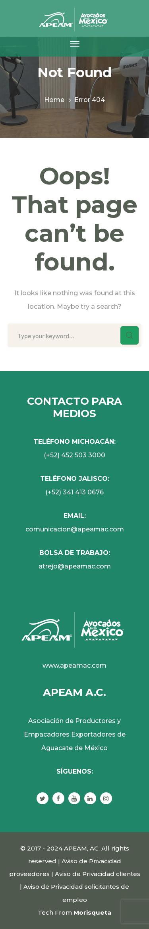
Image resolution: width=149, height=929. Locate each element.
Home (54, 100)
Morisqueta (92, 912)
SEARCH (129, 335)
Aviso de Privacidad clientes (97, 874)
